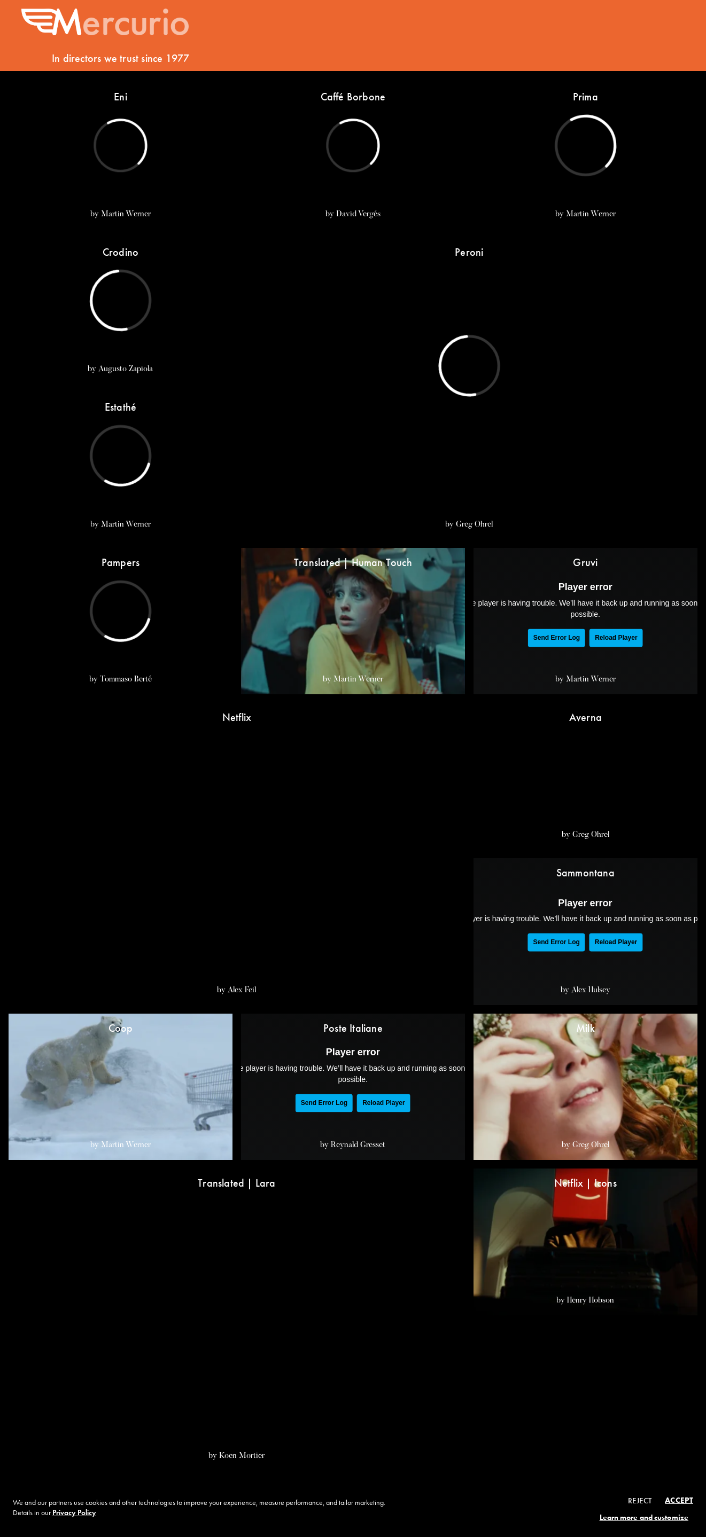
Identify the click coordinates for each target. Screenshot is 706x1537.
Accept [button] (679, 1500)
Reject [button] (640, 1500)
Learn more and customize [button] (644, 1517)
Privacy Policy (74, 1512)
